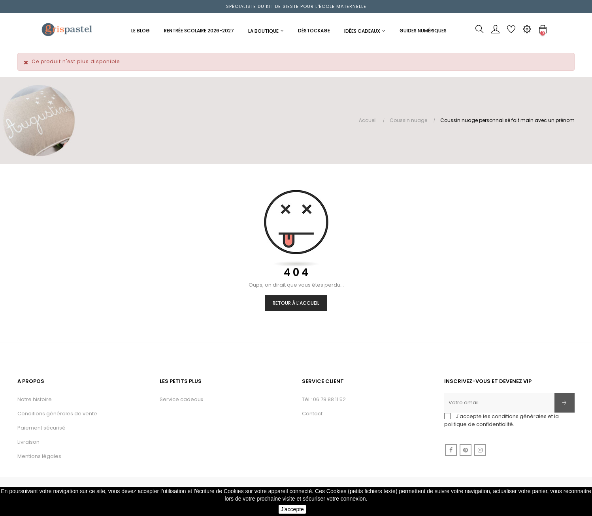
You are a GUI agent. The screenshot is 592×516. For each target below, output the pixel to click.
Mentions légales (39, 456)
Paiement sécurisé (41, 428)
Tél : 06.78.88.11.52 (324, 399)
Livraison (28, 442)
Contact (312, 413)
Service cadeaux (181, 399)
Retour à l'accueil (296, 303)
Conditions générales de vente (57, 413)
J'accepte (292, 509)
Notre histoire (34, 399)
